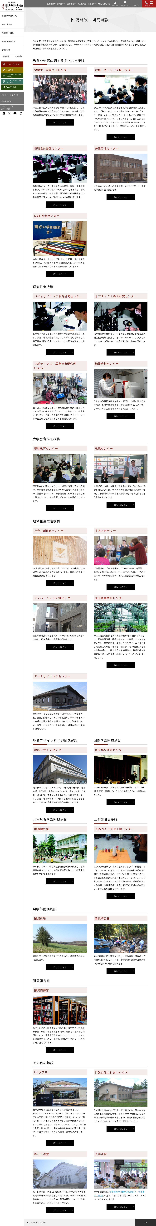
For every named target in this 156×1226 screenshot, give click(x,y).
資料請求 (19, 56)
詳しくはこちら (59, 122)
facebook (4, 113)
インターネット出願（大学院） (13, 81)
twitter (9, 113)
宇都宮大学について (12, 16)
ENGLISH (115, 5)
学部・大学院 (12, 24)
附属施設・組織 (12, 33)
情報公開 (6, 56)
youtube (15, 113)
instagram (21, 113)
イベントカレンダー (13, 64)
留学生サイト (6, 101)
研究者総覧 (6, 50)
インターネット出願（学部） (13, 76)
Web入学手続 (11, 87)
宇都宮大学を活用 (12, 41)
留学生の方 (71, 4)
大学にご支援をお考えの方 (7, 107)
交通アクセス (125, 5)
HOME (28, 1222)
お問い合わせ (149, 5)
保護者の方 (92, 4)
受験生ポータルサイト (9, 95)
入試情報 (9, 70)
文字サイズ (135, 5)
